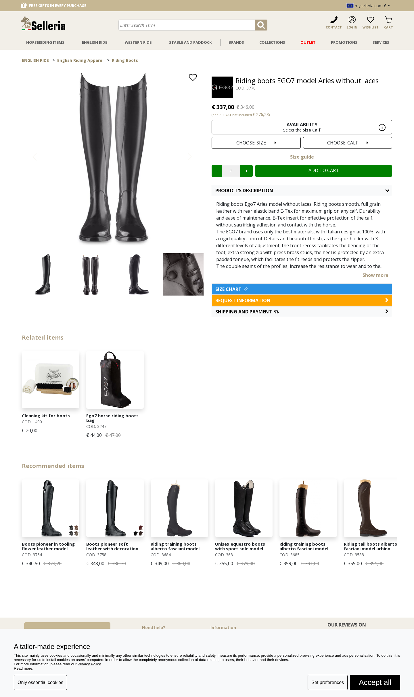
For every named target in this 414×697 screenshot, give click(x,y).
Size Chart (232, 289)
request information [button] (301, 300)
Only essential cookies (40, 682)
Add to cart (323, 170)
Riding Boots (125, 60)
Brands (236, 42)
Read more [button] (23, 668)
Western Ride (138, 42)
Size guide (302, 157)
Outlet (308, 42)
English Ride (94, 42)
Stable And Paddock (190, 42)
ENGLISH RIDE (35, 60)
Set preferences (327, 682)
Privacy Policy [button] (89, 664)
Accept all (375, 682)
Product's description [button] (302, 190)
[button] (302, 311)
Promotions (344, 42)
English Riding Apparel (80, 60)
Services (381, 42)
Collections (272, 42)
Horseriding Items (45, 42)
